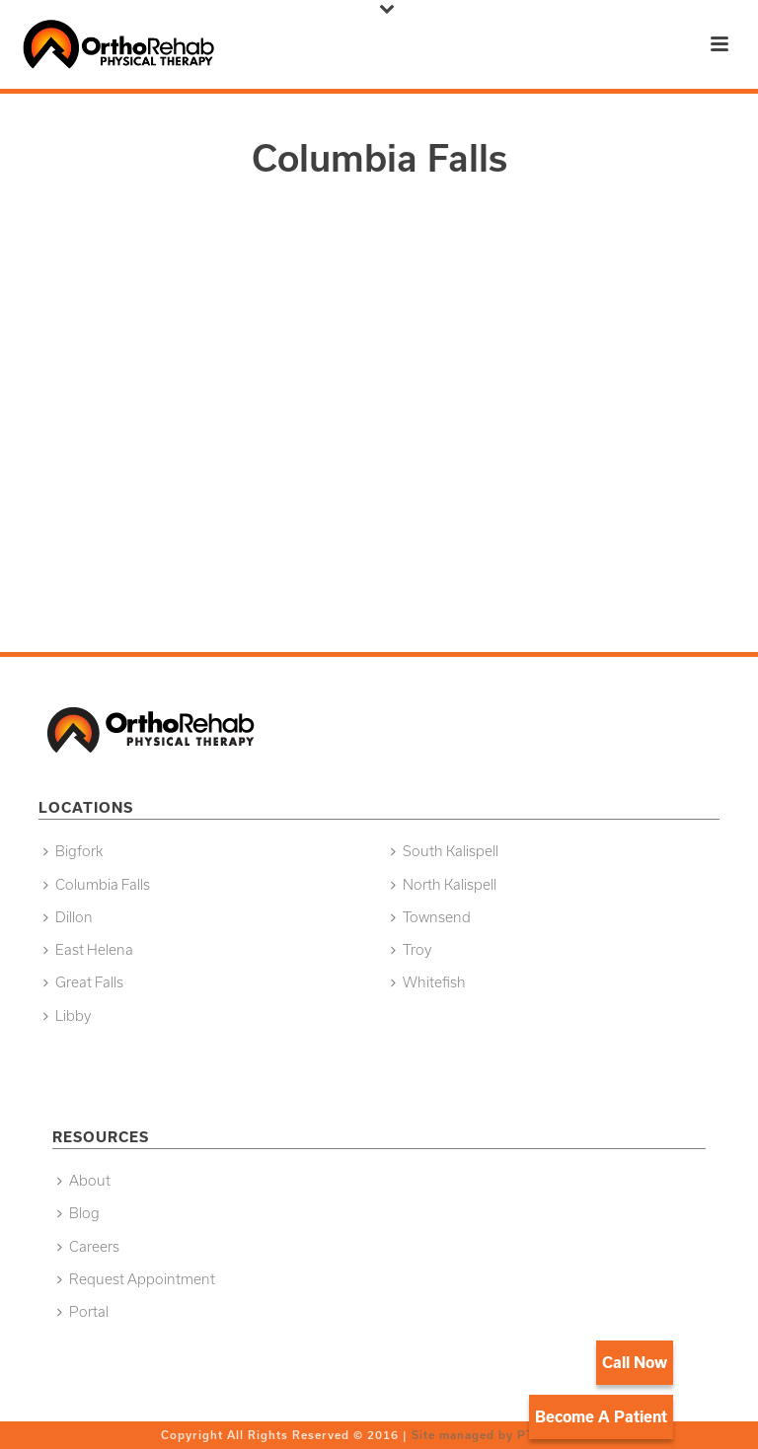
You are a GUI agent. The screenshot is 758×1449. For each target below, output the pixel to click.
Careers (88, 1246)
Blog (78, 1212)
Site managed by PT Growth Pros (515, 1434)
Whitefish (428, 982)
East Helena (88, 949)
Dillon (68, 916)
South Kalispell (444, 850)
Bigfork (73, 850)
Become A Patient (601, 1416)
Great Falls (83, 982)
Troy (411, 949)
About (84, 1180)
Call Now (634, 1362)
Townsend (431, 916)
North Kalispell (443, 884)
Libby (67, 1015)
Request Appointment (136, 1278)
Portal (83, 1311)
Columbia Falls (96, 884)
